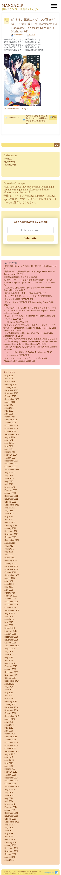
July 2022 (8, 511)
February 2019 (10, 631)
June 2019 (9, 619)
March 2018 (9, 663)
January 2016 (10, 740)
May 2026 (8, 376)
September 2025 (11, 399)
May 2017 (8, 693)
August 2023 (9, 472)
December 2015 (11, 742)
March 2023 (9, 487)
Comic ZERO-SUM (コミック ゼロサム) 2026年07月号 (28, 296)
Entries (6, 873)
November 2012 (11, 851)
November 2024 (11, 428)
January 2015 (10, 775)
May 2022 (8, 516)
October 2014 (10, 784)
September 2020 (11, 575)
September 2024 (11, 434)
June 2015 (9, 760)
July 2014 (8, 792)
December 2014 (11, 778)
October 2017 (10, 678)
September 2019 (11, 610)
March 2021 (9, 558)
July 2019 (8, 616)
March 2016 (9, 734)
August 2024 (9, 437)
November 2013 (11, 816)
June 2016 (9, 725)
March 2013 (9, 839)
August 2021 (9, 543)
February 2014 (10, 807)
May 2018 (8, 657)
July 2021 (8, 546)
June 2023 (9, 478)
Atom (16, 873)
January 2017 (10, 704)
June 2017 (9, 690)
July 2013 (8, 828)
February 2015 (10, 772)
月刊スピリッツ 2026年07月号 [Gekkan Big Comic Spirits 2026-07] (28, 303)
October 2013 (10, 819)
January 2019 (10, 634)
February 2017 (10, 701)
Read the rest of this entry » (16, 108)
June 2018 (9, 654)
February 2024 (10, 455)
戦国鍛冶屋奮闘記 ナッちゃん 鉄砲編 (20, 277)
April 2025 (8, 414)
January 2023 (10, 493)
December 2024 (11, 425)
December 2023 (11, 461)
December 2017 (11, 672)
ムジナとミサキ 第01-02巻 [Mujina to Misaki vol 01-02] (28, 352)
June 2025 (9, 408)
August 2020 (9, 578)
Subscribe (31, 238)
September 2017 (11, 681)
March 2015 (9, 769)
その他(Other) (10, 165)
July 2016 (8, 722)
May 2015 (8, 763)
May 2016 (8, 728)
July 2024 (8, 440)
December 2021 (11, 531)
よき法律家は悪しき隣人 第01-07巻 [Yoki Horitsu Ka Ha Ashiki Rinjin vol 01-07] (28, 334)
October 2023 (10, 467)
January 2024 (10, 458)
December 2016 (11, 707)
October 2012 (10, 854)
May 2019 (8, 622)
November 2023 (11, 464)
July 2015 (8, 757)
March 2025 (9, 417)
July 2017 (8, 687)
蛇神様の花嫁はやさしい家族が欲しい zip (36, 120)
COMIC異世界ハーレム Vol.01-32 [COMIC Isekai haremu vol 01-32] (30, 267)
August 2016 (9, 719)
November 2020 (11, 569)
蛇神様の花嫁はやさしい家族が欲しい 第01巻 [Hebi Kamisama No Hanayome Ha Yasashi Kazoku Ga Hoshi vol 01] (34, 25)
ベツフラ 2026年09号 (13, 319)
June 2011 (9, 860)
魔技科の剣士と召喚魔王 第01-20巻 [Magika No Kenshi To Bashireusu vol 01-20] (29, 272)
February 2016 (10, 737)
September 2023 (11, 469)
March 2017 (9, 698)
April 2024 (8, 449)
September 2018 (11, 646)
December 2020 (11, 566)
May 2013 (8, 833)
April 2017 (8, 695)
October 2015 (10, 748)
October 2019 (10, 607)
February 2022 (10, 525)
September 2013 (11, 822)
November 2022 (11, 499)
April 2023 (8, 484)
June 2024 (9, 443)
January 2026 (10, 387)
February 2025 (10, 420)
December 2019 (11, 602)
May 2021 (8, 552)
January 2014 (10, 810)
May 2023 (8, 481)
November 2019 (11, 604)
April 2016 (8, 731)
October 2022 (10, 502)
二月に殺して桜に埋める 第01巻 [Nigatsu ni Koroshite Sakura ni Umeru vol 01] (27, 289)
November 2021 (11, 534)
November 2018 (11, 640)
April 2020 (8, 590)
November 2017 (11, 675)
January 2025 (10, 423)
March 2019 (9, 628)
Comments (27, 873)
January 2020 (10, 599)
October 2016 (10, 713)
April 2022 (8, 519)
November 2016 (11, 710)
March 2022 (9, 522)
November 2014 (11, 781)
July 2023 (8, 475)
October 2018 (10, 643)
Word (34, 871)
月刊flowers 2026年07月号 (16, 322)
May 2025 (8, 411)
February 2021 (10, 560)
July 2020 (8, 581)
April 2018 (8, 660)
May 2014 (8, 798)
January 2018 (10, 669)
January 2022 (10, 528)
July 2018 (8, 651)
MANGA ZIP (9, 871)
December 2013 (11, 813)
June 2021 (9, 549)
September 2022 (11, 505)
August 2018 (9, 649)
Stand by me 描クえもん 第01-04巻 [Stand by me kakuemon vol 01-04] (30, 348)
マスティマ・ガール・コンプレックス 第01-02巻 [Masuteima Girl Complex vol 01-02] (25, 359)
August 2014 (9, 789)
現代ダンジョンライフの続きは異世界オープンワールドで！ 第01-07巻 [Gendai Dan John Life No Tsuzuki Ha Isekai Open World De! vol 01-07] (30, 328)
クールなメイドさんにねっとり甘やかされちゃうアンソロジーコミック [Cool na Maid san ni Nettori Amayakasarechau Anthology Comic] (30, 310)
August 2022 (9, 508)
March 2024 (9, 452)
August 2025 (9, 402)
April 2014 (8, 801)
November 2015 (11, 745)
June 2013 (9, 831)
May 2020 (8, 587)
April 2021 (8, 555)
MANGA (32, 35)
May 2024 (8, 446)
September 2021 (11, 540)
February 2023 (10, 490)
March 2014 (9, 804)
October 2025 (10, 396)
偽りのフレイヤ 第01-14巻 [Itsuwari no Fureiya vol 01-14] (29, 316)
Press (38, 871)
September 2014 (11, 786)
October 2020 (10, 572)
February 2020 (10, 596)
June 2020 (9, 584)
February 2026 (10, 384)
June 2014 (9, 795)
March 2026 (9, 381)
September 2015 (11, 751)
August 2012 (9, 857)
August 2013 (9, 825)
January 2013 (10, 845)
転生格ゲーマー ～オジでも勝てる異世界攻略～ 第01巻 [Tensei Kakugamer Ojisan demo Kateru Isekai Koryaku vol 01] (29, 282)
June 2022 (9, 514)
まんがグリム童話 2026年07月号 (18, 299)
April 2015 (8, 766)
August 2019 (9, 613)
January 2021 (10, 563)
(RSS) (12, 873)
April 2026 (8, 378)
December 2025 (11, 390)
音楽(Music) (9, 162)
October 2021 (10, 537)
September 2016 (11, 716)
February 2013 (10, 842)
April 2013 (8, 836)
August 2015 (9, 754)
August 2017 (9, 684)
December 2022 (11, 496)
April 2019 (8, 625)
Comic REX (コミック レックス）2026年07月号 (25, 293)
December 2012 (11, 848)
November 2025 (11, 393)
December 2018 (11, 637)
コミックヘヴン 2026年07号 (16, 355)
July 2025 (8, 405)
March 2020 (9, 593)
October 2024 (10, 431)
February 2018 (10, 666)
